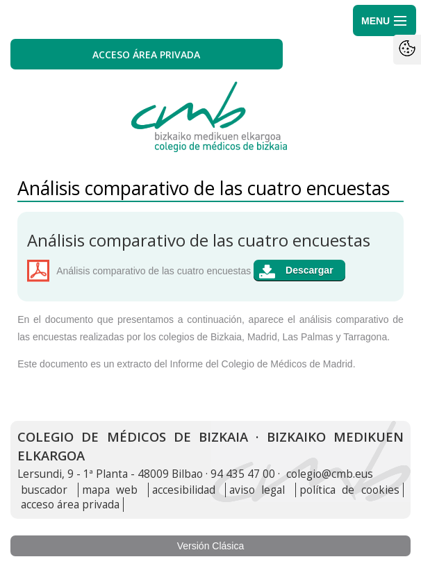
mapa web (110, 490)
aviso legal (257, 490)
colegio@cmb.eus (329, 474)
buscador (44, 490)
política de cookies (349, 490)
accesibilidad (183, 490)
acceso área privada (70, 504)
